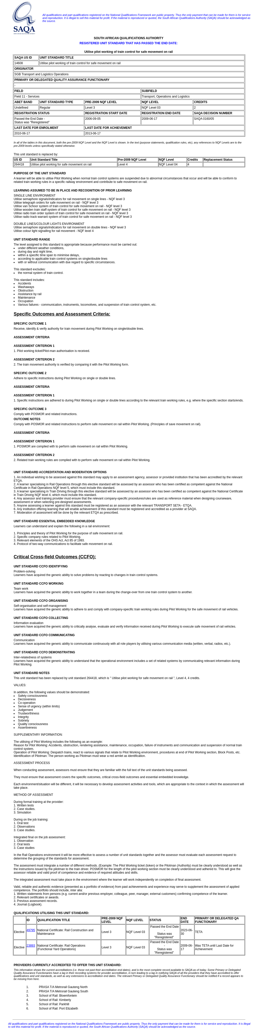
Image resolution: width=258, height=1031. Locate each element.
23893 (31, 945)
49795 (31, 930)
